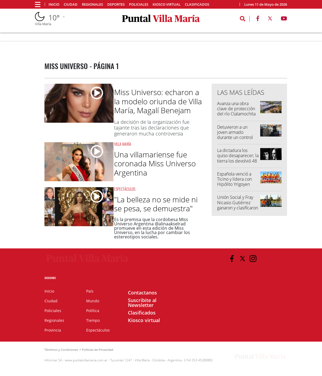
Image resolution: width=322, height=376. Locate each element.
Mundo (92, 300)
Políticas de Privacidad (97, 350)
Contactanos (142, 292)
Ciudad (71, 4)
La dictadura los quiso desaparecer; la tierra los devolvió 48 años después (238, 158)
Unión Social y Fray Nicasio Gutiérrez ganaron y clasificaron (237, 202)
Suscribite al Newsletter (142, 302)
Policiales (138, 4)
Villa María (122, 144)
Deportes (116, 4)
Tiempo (93, 320)
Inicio (54, 4)
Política (92, 310)
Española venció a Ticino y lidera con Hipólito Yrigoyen (234, 179)
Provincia (52, 330)
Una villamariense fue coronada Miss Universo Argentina (155, 163)
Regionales (92, 4)
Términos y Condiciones (61, 350)
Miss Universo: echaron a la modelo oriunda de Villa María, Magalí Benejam (158, 101)
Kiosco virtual (167, 4)
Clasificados (197, 4)
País (90, 291)
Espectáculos (124, 189)
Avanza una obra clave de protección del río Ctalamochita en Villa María (236, 111)
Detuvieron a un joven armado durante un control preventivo (235, 135)
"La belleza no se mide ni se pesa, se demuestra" (156, 204)
